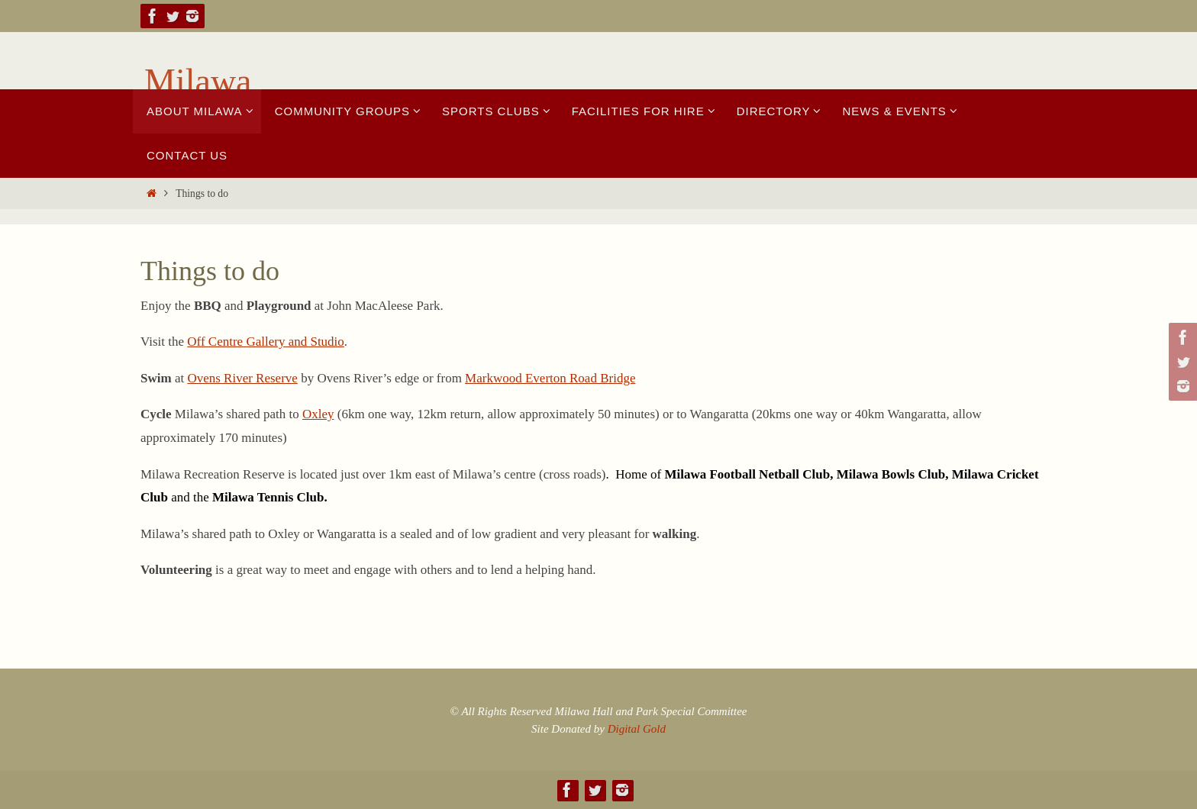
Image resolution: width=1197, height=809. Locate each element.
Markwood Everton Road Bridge (550, 378)
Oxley (318, 414)
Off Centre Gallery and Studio (265, 341)
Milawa (198, 81)
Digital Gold (637, 729)
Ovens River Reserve (242, 378)
